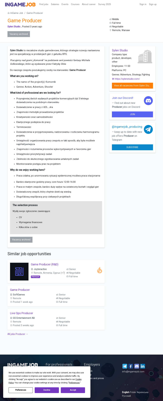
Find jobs (43, 4)
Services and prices (94, 378)
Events (65, 4)
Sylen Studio (13, 26)
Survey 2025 (104, 4)
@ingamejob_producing (127, 126)
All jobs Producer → (17, 334)
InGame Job (15, 13)
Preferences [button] (74, 383)
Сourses (75, 4)
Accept (73, 390)
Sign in (143, 4)
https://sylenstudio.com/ (126, 79)
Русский (126, 396)
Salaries (55, 4)
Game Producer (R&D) (44, 264)
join (132, 114)
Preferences (20, 390)
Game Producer (20, 289)
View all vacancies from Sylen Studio (133, 85)
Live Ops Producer (21, 313)
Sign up (153, 4)
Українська (142, 392)
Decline (46, 390)
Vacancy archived (19, 34)
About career (89, 4)
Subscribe (132, 147)
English (126, 392)
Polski (133, 392)
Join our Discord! (122, 98)
